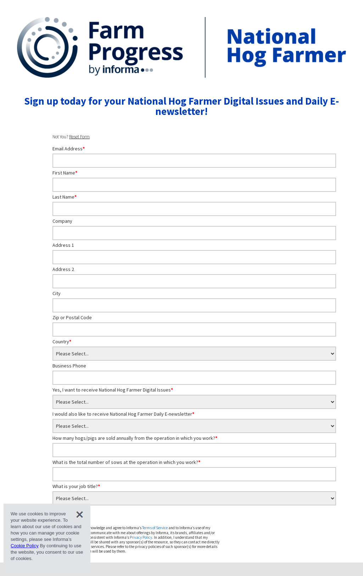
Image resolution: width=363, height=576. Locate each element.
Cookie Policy (25, 545)
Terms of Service (155, 527)
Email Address (68, 148)
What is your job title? (76, 486)
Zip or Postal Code (72, 317)
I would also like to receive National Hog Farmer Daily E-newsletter (123, 414)
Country (61, 341)
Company (62, 221)
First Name (64, 173)
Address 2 (63, 269)
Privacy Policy (141, 537)
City (56, 293)
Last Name (64, 197)
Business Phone (69, 365)
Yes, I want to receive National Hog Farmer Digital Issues (112, 390)
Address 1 (63, 245)
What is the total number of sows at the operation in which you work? (126, 462)
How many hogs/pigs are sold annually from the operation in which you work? (134, 438)
